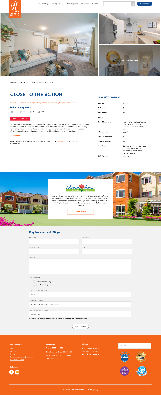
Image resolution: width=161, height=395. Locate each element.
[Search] (133, 4)
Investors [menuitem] (14, 351)
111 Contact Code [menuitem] (17, 360)
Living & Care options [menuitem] (90, 354)
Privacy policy (92, 390)
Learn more (80, 212)
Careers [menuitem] (13, 348)
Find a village (43, 4)
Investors (85, 4)
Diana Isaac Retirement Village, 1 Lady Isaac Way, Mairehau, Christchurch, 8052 (42, 103)
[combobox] (117, 4)
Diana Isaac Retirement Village (23, 82)
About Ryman (72, 4)
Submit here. (84, 318)
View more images (129, 60)
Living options (57, 4)
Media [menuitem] (12, 354)
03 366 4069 (68, 352)
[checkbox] (80, 283)
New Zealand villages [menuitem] (90, 348)
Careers (95, 4)
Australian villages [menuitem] (89, 351)
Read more (17, 135)
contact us (61, 141)
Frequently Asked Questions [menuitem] (21, 357)
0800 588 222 (57, 348)
